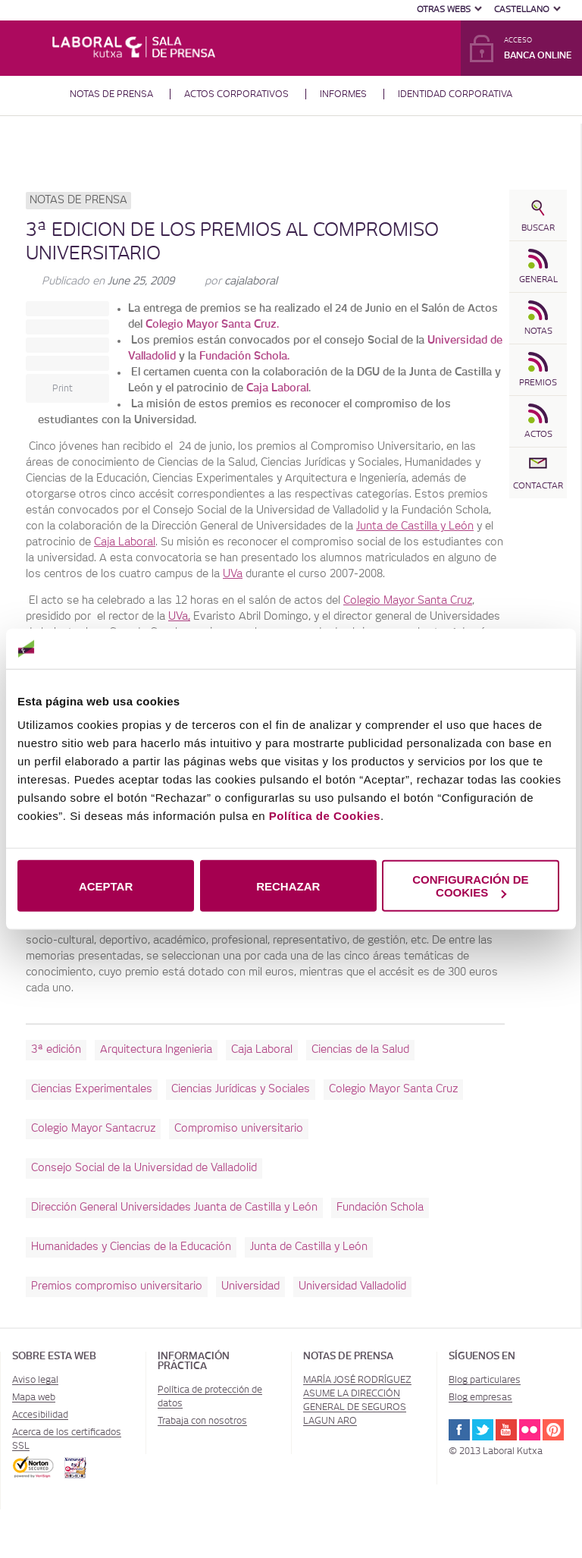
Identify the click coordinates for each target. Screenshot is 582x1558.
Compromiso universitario (238, 1128)
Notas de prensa (111, 94)
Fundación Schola (380, 1207)
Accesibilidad (40, 1414)
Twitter (482, 1429)
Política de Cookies (324, 815)
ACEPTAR (106, 885)
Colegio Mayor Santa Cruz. (212, 324)
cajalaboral (250, 281)
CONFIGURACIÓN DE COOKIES (470, 886)
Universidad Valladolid (352, 1286)
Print (62, 388)
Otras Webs (444, 9)
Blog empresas (480, 1397)
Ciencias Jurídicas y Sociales (240, 1089)
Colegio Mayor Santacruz (93, 1128)
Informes (343, 94)
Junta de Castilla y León (415, 526)
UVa (232, 574)
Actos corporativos (236, 94)
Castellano (521, 9)
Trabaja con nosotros (202, 1420)
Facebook (459, 1429)
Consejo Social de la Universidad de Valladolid (144, 1168)
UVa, (179, 616)
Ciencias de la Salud (360, 1049)
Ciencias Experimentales (91, 1089)
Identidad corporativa (455, 94)
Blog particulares (485, 1379)
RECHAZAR (288, 885)
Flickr (529, 1429)
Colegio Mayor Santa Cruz (407, 600)
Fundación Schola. (244, 356)
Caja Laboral (277, 388)
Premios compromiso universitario (116, 1286)
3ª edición (56, 1049)
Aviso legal (35, 1379)
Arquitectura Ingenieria (156, 1049)
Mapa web (33, 1397)
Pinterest (553, 1429)
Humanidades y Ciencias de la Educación (131, 1247)
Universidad (250, 1286)
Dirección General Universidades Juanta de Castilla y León (174, 1207)
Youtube (506, 1429)
